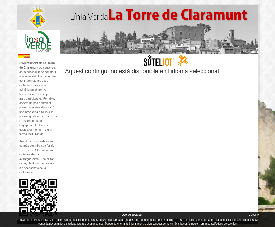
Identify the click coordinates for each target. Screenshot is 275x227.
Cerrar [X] (254, 214)
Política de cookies (225, 223)
